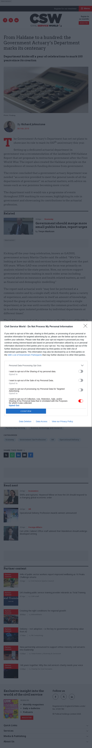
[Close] (86, 326)
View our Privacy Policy (62, 421)
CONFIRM (26, 411)
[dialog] (46, 374)
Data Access (41, 421)
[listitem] (46, 365)
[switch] (80, 371)
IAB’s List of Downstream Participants (25, 355)
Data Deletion (25, 421)
